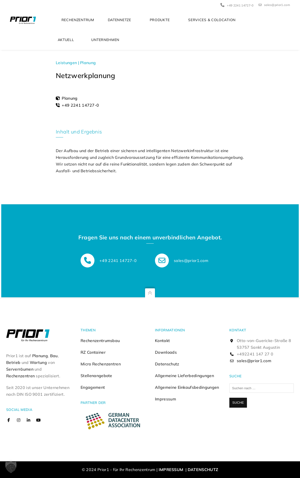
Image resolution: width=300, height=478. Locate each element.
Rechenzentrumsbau (100, 340)
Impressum (165, 398)
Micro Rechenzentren (101, 363)
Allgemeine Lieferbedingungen (184, 375)
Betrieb (13, 362)
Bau (54, 355)
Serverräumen (19, 369)
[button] (11, 467)
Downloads (166, 352)
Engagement (93, 387)
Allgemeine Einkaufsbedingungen (187, 387)
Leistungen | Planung (76, 62)
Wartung (38, 362)
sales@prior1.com (274, 5)
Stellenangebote (96, 375)
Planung (40, 355)
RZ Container (93, 352)
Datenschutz (167, 363)
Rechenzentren (20, 375)
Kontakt (162, 340)
